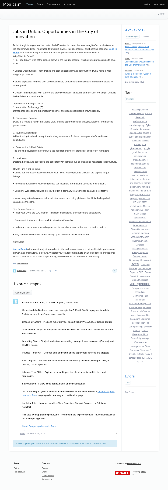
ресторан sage (136, 327)
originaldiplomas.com (140, 198)
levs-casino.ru (136, 183)
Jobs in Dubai (22, 263)
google (147, 148)
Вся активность (132, 82)
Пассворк (135, 323)
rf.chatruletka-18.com (140, 206)
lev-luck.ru (145, 179)
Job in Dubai (20, 249)
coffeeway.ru (140, 121)
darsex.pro (145, 129)
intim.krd (134, 179)
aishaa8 (128, 71)
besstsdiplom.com (140, 109)
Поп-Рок (145, 323)
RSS (143, 82)
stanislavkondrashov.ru (140, 221)
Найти (162, 14)
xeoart (143, 472)
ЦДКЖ (140, 354)
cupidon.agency (137, 125)
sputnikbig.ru (140, 217)
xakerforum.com (140, 241)
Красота (134, 311)
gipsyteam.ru (136, 148)
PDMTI (128, 43)
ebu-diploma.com (143, 137)
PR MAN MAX (140, 202)
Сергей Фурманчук (140, 338)
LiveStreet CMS (134, 464)
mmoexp (146, 187)
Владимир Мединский (140, 260)
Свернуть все (22, 292)
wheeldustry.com (140, 237)
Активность (135, 29)
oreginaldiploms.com (140, 194)
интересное (140, 284)
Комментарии (132, 36)
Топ (128, 383)
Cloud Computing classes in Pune (39, 426)
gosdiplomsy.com (140, 152)
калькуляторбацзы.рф (140, 303)
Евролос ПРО (136, 272)
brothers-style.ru (136, 113)
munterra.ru (145, 191)
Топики (146, 36)
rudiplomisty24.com (140, 210)
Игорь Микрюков (140, 280)
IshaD (22, 433)
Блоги (130, 376)
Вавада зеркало (140, 252)
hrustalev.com (139, 160)
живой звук (145, 276)
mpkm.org (133, 191)
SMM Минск (140, 214)
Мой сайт (12, 4)
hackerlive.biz (140, 156)
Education (136, 140)
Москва (141, 315)
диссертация (144, 268)
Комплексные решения (140, 307)
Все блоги (129, 392)
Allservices (21, 271)
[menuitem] (29, 4)
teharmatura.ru (140, 225)
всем (135, 264)
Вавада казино (140, 256)
